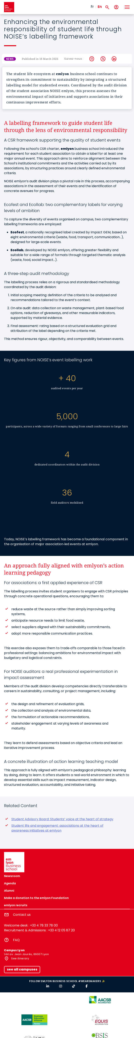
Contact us (22, 914)
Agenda (10, 883)
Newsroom (12, 876)
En (100, 6)
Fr (92, 6)
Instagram (91, 58)
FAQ (16, 940)
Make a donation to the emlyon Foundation (36, 898)
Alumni (9, 891)
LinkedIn (114, 58)
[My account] (116, 7)
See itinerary (20, 958)
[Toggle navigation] (126, 7)
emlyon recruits (15, 905)
